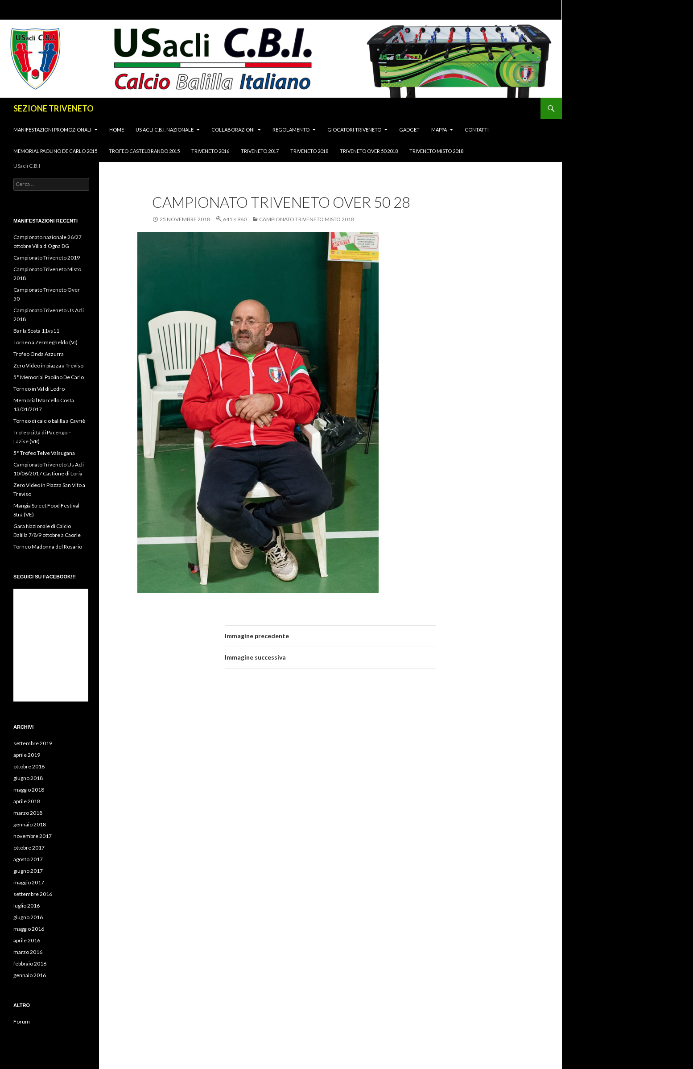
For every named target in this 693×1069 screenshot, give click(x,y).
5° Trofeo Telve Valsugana (44, 453)
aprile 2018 (26, 801)
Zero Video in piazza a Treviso (48, 365)
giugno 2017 (28, 870)
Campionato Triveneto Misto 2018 (306, 219)
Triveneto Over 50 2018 (369, 151)
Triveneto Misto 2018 (436, 151)
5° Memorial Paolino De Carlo (48, 377)
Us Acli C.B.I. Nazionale (165, 129)
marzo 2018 (27, 812)
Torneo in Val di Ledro (39, 388)
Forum (21, 1021)
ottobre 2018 (29, 766)
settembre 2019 (32, 743)
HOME (116, 129)
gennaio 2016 (29, 975)
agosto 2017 (28, 859)
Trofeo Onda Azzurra (38, 354)
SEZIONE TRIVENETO (53, 108)
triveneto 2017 (260, 151)
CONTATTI (477, 129)
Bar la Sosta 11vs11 (36, 330)
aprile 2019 (26, 754)
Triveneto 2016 (210, 151)
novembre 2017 (32, 836)
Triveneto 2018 (309, 151)
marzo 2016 (27, 952)
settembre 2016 (32, 894)
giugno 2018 (28, 778)
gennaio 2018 (29, 824)
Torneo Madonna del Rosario (47, 546)
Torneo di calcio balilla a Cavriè (49, 420)
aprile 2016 (26, 940)
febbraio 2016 (29, 963)
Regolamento (290, 129)
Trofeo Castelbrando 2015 (144, 151)
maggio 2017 (28, 882)
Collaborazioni (233, 129)
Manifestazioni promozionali (52, 129)
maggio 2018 (28, 789)
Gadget (409, 129)
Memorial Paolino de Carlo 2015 (55, 151)
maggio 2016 (28, 928)
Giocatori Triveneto (354, 129)
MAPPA (439, 129)
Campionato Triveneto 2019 (46, 257)
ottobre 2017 (29, 847)
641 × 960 (235, 219)
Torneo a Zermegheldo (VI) (45, 342)
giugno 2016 (28, 917)
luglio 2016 (26, 905)
